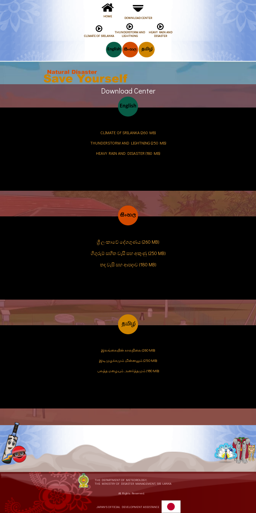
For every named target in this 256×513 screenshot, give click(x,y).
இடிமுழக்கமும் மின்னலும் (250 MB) (128, 360)
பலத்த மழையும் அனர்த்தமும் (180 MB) (128, 370)
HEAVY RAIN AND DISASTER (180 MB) (128, 153)
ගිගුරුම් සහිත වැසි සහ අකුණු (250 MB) (128, 253)
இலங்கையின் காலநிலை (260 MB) (128, 350)
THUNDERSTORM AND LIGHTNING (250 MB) (128, 142)
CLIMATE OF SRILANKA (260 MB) (128, 132)
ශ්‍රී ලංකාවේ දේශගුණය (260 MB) (128, 242)
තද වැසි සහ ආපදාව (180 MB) (128, 264)
